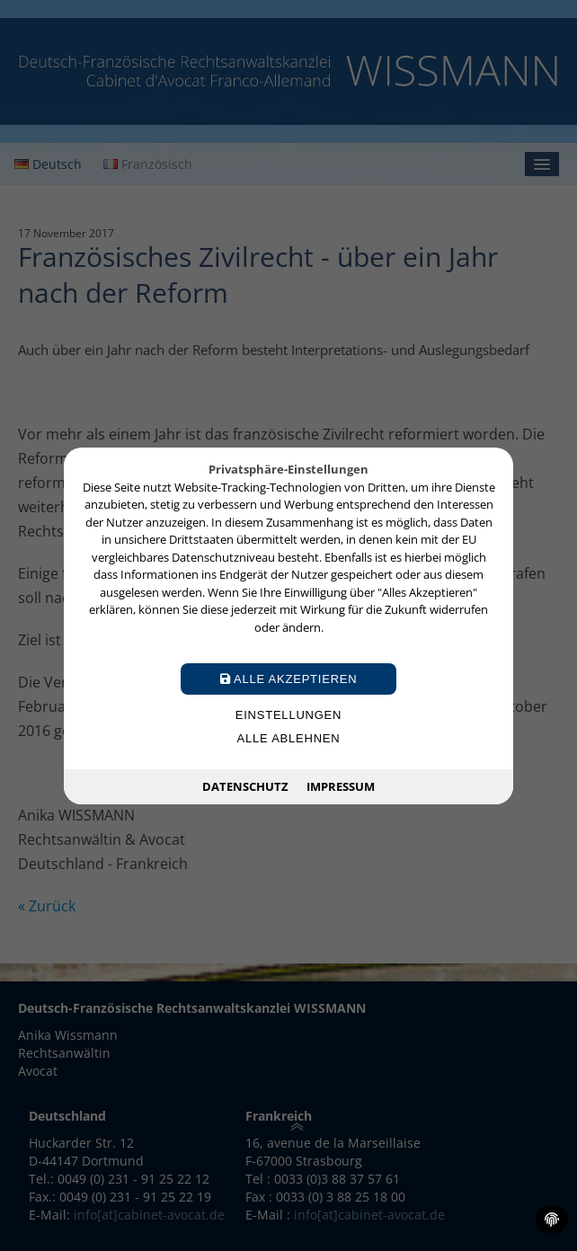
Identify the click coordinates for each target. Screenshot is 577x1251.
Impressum (340, 785)
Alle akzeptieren (289, 679)
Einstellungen (288, 715)
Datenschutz (245, 785)
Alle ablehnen (289, 738)
